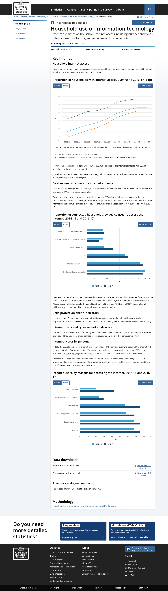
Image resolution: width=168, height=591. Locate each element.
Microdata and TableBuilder (62, 566)
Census (71, 9)
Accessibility (120, 588)
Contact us (87, 570)
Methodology (21, 38)
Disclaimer (77, 588)
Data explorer (56, 570)
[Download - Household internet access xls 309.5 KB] (143, 466)
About (120, 9)
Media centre (88, 559)
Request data (56, 577)
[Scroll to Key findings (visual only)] (74, 58)
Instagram (132, 564)
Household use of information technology (76, 17)
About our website (90, 552)
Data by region (56, 559)
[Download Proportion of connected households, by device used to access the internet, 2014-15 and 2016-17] (145, 224)
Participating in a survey (96, 9)
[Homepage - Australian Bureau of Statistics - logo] (21, 7)
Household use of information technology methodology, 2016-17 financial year (87, 506)
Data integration (57, 574)
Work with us (88, 556)
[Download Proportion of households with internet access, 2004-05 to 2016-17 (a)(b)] (145, 85)
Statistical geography (59, 563)
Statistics (56, 9)
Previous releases (132, 49)
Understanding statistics (61, 581)
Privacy (98, 588)
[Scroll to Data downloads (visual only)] (81, 460)
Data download (145, 22)
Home (15, 17)
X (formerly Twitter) (136, 568)
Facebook (132, 561)
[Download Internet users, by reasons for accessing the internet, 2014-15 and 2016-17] (145, 382)
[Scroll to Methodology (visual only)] (76, 502)
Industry (32, 17)
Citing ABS (86, 563)
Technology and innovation (47, 17)
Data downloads (22, 33)
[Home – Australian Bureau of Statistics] (21, 553)
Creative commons (28, 588)
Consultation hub (90, 566)
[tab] (57, 86)
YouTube (132, 575)
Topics (53, 556)
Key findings (21, 29)
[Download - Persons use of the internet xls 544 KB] (143, 474)
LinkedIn (131, 571)
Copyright (54, 588)
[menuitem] (56, 9)
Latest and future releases (61, 552)
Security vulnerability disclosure (96, 574)
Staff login (143, 588)
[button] (149, 9)
